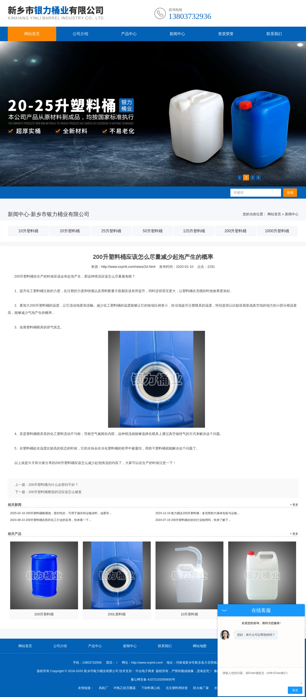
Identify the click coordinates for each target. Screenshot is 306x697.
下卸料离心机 (151, 688)
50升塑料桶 (153, 231)
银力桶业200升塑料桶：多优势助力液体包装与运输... (198, 513)
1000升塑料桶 (277, 231)
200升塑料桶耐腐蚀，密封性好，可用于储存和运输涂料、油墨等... (61, 513)
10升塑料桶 (28, 231)
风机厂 (104, 688)
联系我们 (274, 34)
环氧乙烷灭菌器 (125, 688)
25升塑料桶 (111, 231)
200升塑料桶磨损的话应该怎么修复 (55, 492)
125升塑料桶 (194, 231)
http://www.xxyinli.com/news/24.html (128, 267)
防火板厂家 (201, 688)
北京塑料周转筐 (177, 688)
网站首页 (32, 34)
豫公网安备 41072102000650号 (153, 679)
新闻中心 (177, 34)
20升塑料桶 (70, 231)
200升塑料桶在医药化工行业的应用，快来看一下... (50, 520)
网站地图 (199, 646)
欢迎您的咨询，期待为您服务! (261, 623)
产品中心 (129, 34)
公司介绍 (80, 34)
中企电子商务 (144, 671)
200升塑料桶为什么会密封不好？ (53, 485)
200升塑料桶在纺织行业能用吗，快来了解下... (193, 520)
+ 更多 (294, 504)
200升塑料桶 (236, 231)
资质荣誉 (226, 34)
